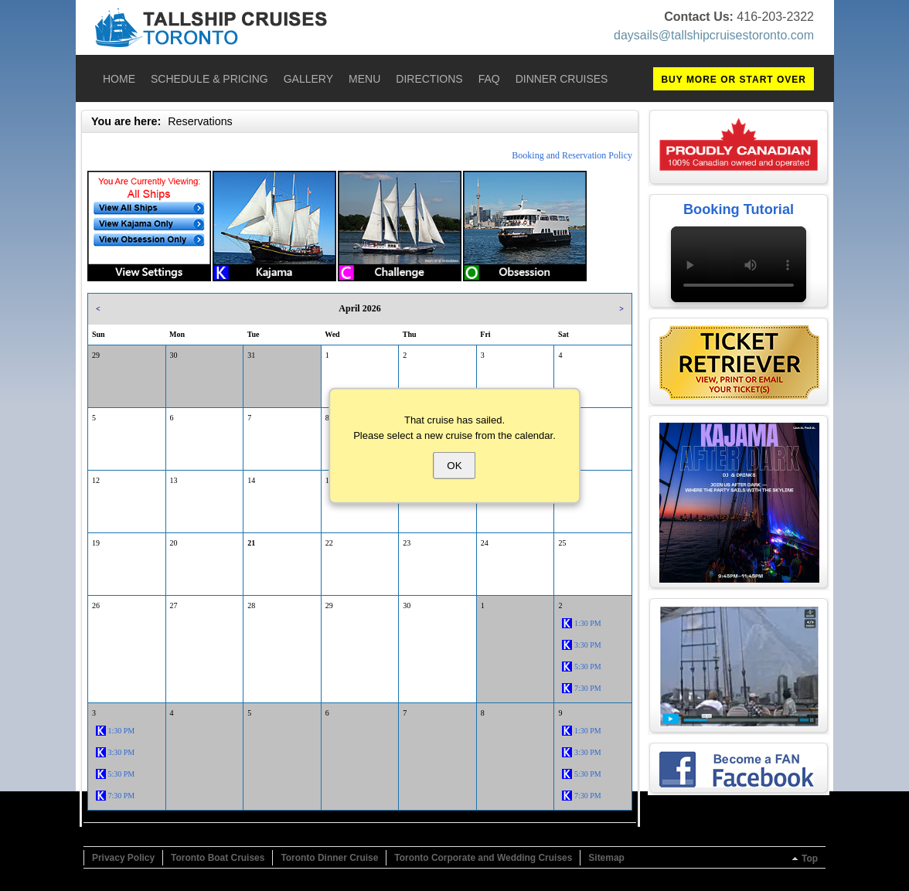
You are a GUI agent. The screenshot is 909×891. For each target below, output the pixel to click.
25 (562, 543)
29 (96, 355)
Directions (429, 79)
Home (119, 79)
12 (96, 480)
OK (454, 465)
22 (329, 543)
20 (174, 543)
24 (485, 543)
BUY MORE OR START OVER (733, 79)
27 (174, 605)
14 (251, 480)
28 (251, 605)
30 (174, 355)
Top (810, 858)
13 (174, 480)
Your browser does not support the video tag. (738, 264)
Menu (364, 79)
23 (406, 543)
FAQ (489, 79)
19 (96, 543)
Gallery (308, 79)
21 (251, 543)
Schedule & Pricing (209, 79)
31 (251, 355)
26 (96, 605)
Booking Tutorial (738, 209)
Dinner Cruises (562, 79)
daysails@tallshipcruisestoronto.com (714, 35)
